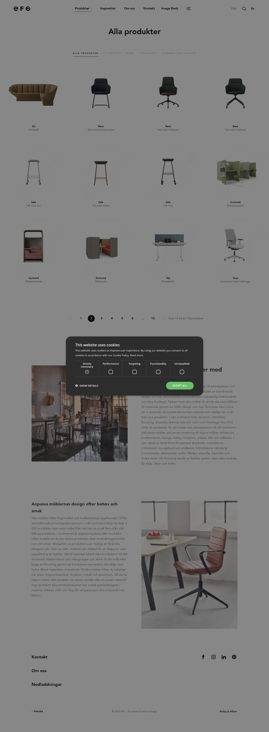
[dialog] (134, 366)
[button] (86, 385)
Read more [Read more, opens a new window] (136, 355)
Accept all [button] (180, 385)
